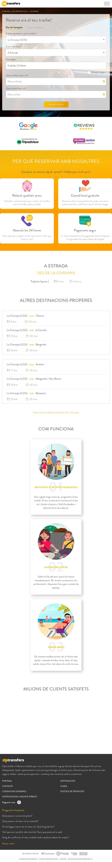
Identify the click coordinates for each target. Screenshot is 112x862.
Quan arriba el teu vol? (17, 75)
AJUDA (63, 786)
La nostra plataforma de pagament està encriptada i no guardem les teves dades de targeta (85, 237)
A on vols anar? (13, 46)
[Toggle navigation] (107, 5)
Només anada (96, 72)
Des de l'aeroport (14, 27)
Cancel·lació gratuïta (85, 195)
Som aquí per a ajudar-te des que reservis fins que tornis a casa (26, 237)
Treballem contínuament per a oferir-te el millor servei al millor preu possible (27, 203)
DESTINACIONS (67, 781)
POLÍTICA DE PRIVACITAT (72, 791)
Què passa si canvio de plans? (17, 815)
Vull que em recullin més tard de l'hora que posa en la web (32, 832)
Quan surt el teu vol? (16, 88)
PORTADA (6, 11)
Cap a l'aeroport (35, 27)
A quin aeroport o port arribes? (21, 33)
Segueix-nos (10, 802)
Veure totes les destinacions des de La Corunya (56, 412)
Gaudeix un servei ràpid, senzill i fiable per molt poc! (56, 172)
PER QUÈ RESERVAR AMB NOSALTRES (56, 161)
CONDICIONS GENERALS (14, 791)
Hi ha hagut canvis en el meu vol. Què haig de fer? (28, 826)
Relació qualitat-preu (27, 195)
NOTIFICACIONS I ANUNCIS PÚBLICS (19, 796)
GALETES (63, 859)
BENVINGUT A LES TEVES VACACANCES (56, 487)
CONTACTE (7, 786)
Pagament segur (85, 230)
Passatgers (11, 59)
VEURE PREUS (56, 104)
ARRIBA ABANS (56, 647)
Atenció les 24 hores (27, 230)
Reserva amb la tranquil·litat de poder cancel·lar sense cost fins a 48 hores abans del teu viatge (85, 203)
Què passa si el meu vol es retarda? (20, 821)
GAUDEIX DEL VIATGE (56, 567)
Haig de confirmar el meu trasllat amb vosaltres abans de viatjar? (35, 837)
